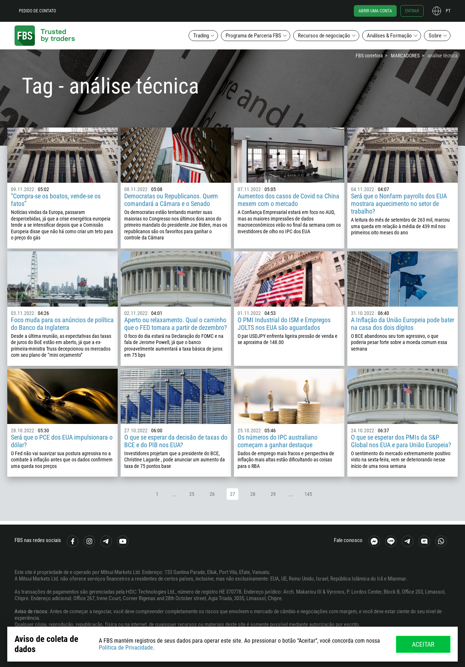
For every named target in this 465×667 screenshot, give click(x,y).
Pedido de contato (37, 10)
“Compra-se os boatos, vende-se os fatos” (56, 199)
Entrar (412, 10)
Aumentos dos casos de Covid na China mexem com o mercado (288, 199)
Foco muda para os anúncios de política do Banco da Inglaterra (62, 323)
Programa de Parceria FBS (253, 35)
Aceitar (423, 644)
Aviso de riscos (31, 611)
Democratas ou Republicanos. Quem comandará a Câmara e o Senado (171, 199)
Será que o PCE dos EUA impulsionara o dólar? (62, 441)
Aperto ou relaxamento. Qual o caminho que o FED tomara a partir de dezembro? (175, 323)
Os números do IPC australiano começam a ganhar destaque (278, 441)
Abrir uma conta (375, 10)
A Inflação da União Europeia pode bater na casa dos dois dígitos (402, 323)
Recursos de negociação (324, 35)
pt (448, 10)
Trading (201, 35)
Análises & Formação (389, 35)
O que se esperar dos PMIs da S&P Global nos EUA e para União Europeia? (401, 441)
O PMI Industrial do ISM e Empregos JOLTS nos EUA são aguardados (284, 323)
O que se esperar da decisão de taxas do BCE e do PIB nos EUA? (175, 441)
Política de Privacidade (126, 647)
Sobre (435, 35)
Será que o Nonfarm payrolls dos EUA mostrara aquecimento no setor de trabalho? (399, 203)
